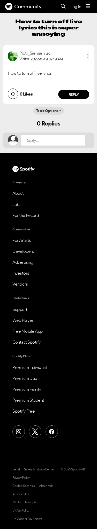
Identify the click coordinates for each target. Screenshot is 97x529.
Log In (75, 6)
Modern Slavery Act (25, 502)
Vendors (20, 284)
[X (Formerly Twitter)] (35, 431)
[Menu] (88, 6)
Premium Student (28, 400)
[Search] (63, 7)
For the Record (25, 215)
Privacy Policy (20, 478)
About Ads (46, 486)
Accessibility (20, 494)
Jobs (16, 204)
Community (23, 6)
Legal (16, 469)
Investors (20, 273)
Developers (23, 251)
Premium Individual (29, 367)
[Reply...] (53, 140)
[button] (88, 56)
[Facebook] (52, 431)
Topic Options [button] (47, 110)
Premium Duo (24, 378)
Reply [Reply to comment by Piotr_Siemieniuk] (74, 94)
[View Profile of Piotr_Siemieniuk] (34, 53)
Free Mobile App (27, 331)
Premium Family (26, 389)
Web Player (22, 320)
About (18, 193)
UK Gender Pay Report (27, 519)
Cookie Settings (23, 486)
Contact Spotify (26, 342)
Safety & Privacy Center (39, 469)
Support (19, 309)
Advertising (22, 262)
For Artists (21, 240)
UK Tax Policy (20, 510)
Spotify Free (23, 411)
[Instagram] (18, 431)
